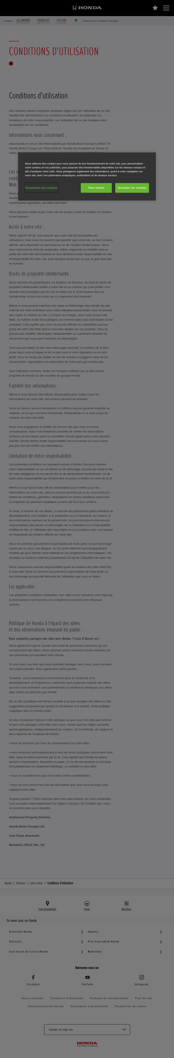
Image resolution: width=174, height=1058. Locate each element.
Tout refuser (96, 187)
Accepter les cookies (132, 187)
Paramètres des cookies (41, 187)
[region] (87, 177)
